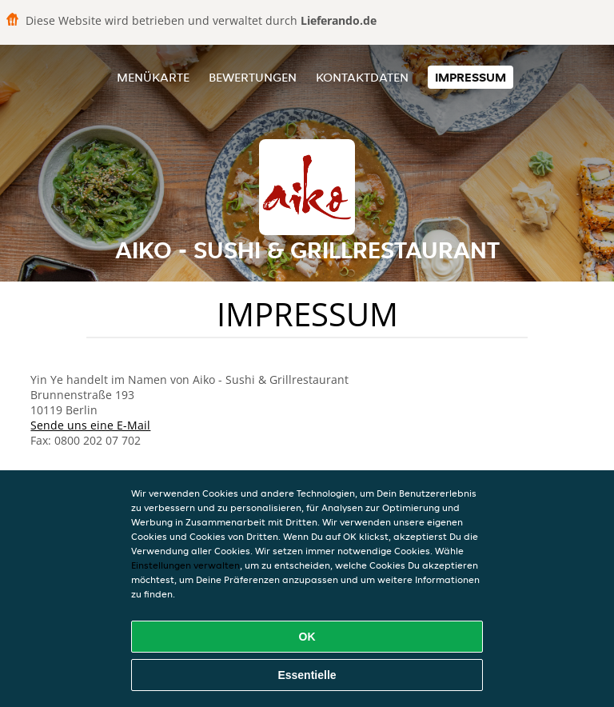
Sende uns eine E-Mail (90, 425)
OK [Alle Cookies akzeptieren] (307, 636)
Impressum (470, 77)
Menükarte (153, 77)
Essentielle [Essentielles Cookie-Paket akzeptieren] (306, 675)
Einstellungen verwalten (185, 565)
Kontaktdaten (362, 77)
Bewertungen (253, 77)
